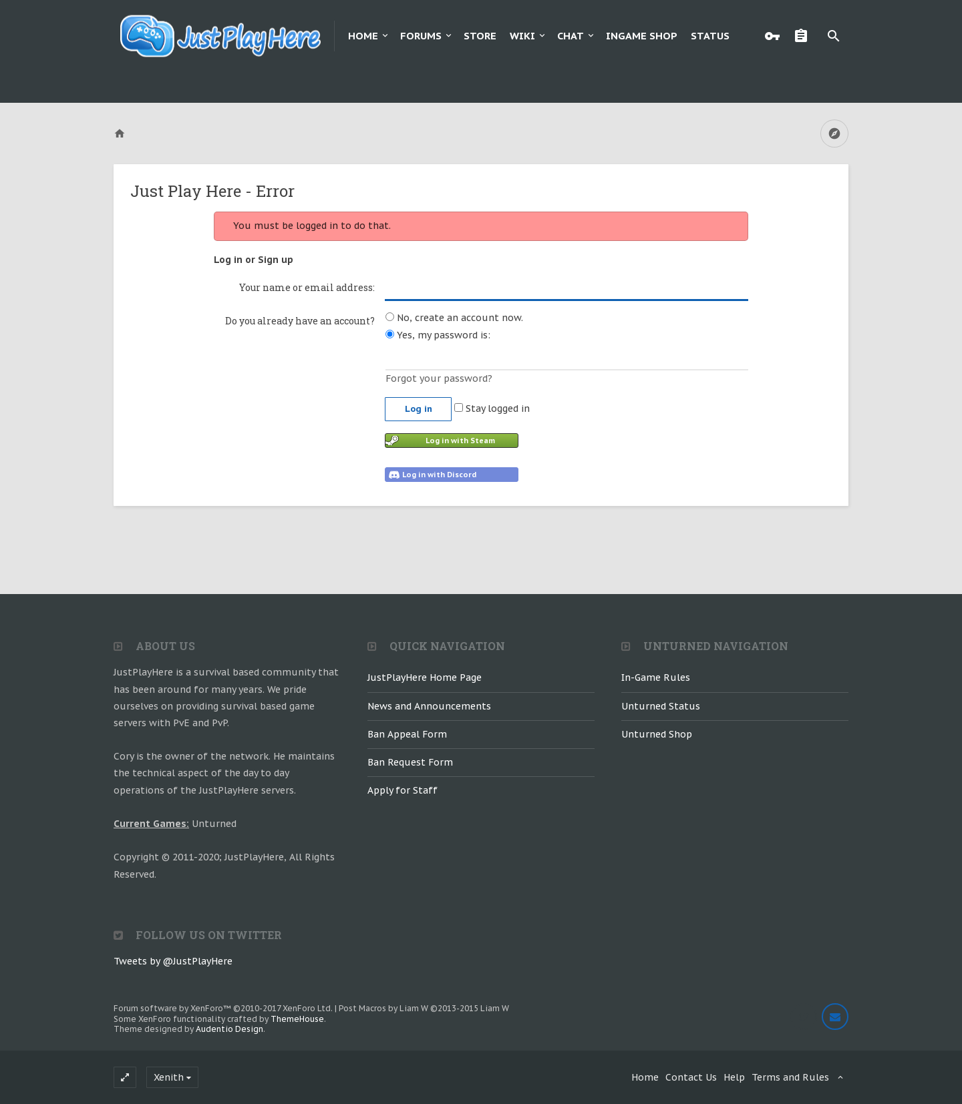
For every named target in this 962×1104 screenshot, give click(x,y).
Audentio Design (229, 1029)
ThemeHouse (297, 1019)
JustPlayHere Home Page (424, 677)
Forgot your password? (438, 378)
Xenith (169, 1077)
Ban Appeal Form (407, 734)
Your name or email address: (307, 287)
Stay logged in (492, 408)
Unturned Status (660, 706)
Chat (570, 35)
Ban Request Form (410, 762)
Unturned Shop (656, 734)
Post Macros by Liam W (424, 1008)
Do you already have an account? (300, 320)
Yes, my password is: (437, 335)
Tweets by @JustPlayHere (173, 961)
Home (363, 35)
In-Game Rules (655, 677)
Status (710, 35)
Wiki (522, 35)
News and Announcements (429, 706)
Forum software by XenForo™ (223, 1008)
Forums (421, 35)
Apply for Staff (402, 790)
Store (480, 35)
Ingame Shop (641, 35)
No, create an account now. (454, 318)
